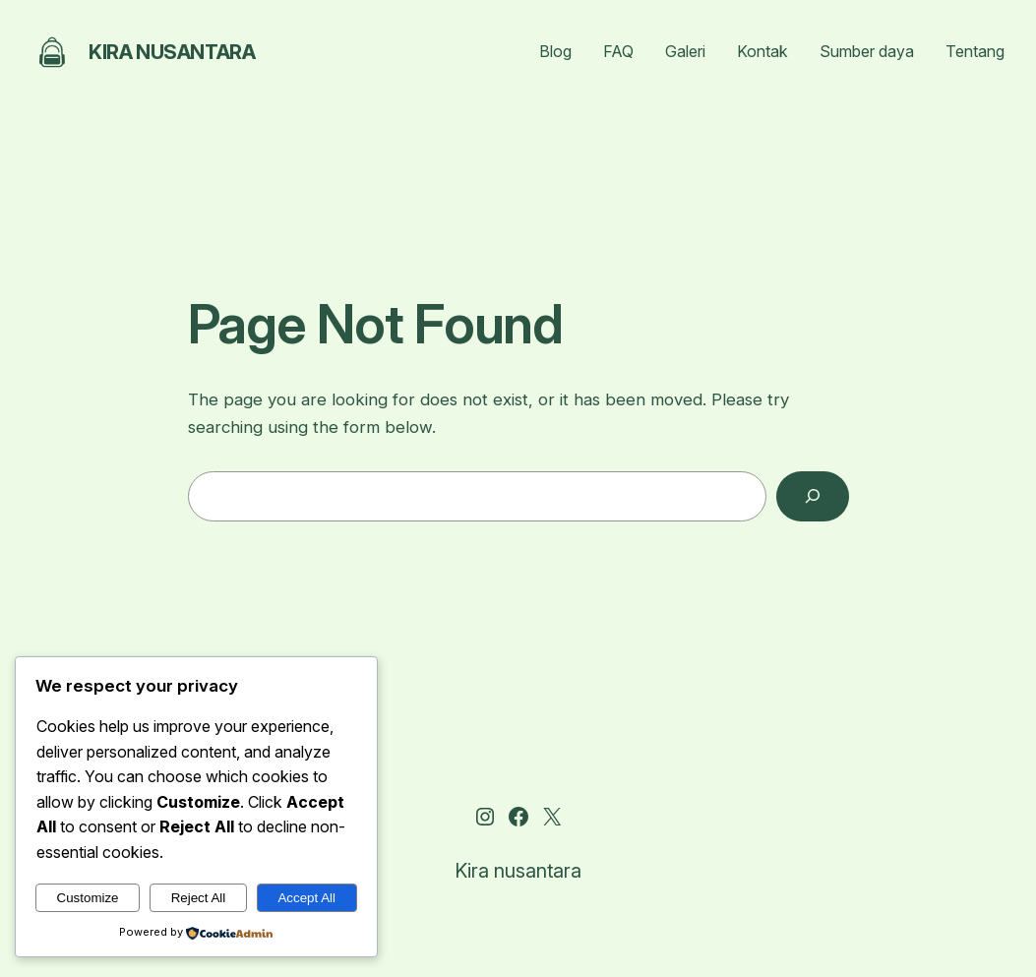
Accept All (306, 897)
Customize (88, 897)
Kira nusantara (172, 52)
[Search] (812, 496)
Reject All (198, 897)
